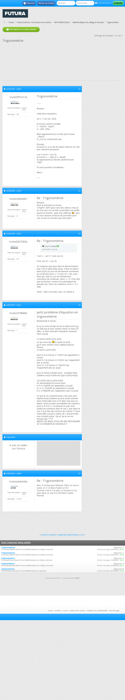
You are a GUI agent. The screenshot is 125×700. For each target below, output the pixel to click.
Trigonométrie (8, 547)
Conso (65, 610)
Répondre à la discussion (21, 29)
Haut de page (114, 610)
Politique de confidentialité (97, 610)
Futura (50, 610)
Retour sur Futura (46, 3)
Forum (11, 22)
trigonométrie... (8, 558)
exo (82, 534)
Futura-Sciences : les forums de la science (34, 22)
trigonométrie (7, 563)
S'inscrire (28, 3)
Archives (58, 610)
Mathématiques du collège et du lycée (88, 22)
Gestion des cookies (77, 610)
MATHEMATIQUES (62, 22)
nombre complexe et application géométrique (60, 534)
